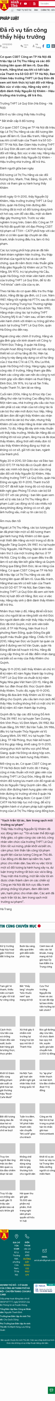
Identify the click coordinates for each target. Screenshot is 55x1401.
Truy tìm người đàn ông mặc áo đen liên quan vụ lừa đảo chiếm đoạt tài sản (7, 1165)
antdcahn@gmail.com (44, 1260)
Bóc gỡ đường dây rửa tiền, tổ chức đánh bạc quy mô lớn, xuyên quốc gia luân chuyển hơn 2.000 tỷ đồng (47, 1041)
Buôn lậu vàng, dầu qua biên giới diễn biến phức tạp (27, 951)
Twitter (48, 46)
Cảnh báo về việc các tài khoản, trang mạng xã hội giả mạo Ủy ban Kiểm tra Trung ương (46, 956)
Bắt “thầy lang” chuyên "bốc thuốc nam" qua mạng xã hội (27, 993)
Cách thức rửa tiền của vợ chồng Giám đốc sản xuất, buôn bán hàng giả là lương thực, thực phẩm (7, 1041)
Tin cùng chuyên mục (18, 926)
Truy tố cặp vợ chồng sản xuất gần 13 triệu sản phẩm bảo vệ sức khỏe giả (7, 1202)
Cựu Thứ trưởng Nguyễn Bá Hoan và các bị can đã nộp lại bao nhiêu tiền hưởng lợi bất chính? (47, 998)
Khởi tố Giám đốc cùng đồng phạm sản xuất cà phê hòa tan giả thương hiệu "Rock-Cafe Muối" (7, 1085)
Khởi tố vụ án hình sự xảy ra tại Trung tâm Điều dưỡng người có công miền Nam (47, 1165)
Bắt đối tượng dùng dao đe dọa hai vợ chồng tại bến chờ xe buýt (7, 1123)
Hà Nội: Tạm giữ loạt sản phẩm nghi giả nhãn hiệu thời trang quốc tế (27, 1080)
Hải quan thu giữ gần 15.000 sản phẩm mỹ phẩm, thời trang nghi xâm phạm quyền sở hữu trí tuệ (27, 1207)
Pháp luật (9, 18)
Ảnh (36, 10)
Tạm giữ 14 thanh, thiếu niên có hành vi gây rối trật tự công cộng (7, 993)
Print (53, 46)
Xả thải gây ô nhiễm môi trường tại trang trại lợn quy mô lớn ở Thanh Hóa (27, 1038)
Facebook (43, 46)
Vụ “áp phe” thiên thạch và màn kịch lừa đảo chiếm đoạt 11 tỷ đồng (47, 1082)
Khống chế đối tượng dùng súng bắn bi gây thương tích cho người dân (27, 1165)
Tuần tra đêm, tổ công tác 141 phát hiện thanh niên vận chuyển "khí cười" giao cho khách (27, 1127)
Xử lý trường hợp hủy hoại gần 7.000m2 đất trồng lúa (7, 951)
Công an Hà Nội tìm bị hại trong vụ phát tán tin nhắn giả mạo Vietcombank (47, 1125)
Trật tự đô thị (23, 10)
